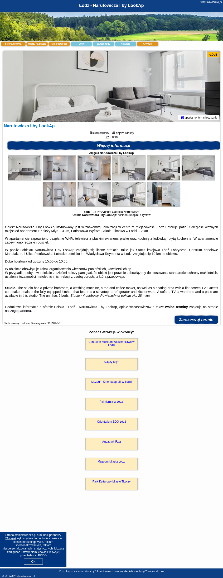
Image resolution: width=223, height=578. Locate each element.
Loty (81, 44)
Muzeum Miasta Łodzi (112, 461)
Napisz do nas (155, 571)
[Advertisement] (111, 534)
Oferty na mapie (37, 44)
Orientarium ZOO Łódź (111, 421)
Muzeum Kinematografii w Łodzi (111, 381)
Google (10, 538)
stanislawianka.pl (211, 2)
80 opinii (133, 215)
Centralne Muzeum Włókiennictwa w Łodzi (111, 343)
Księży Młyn (111, 361)
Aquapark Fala (111, 441)
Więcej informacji (113, 145)
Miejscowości (59, 44)
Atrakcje (125, 44)
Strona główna (13, 44)
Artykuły (147, 44)
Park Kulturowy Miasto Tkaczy (111, 481)
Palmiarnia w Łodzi (112, 401)
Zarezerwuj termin (196, 319)
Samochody (103, 44)
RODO (42, 555)
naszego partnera (18, 311)
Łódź (213, 54)
